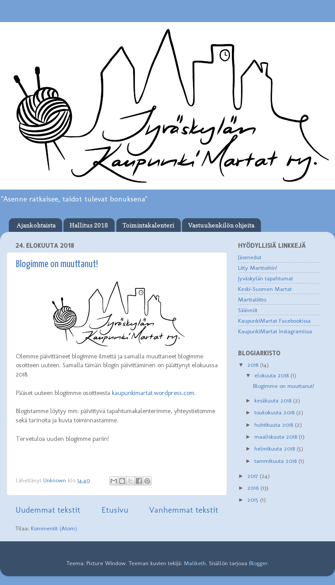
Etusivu (114, 510)
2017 (253, 475)
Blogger (258, 562)
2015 (253, 499)
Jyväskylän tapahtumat (265, 278)
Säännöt (247, 309)
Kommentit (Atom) (54, 528)
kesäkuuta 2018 (273, 400)
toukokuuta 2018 (275, 412)
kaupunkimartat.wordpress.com (153, 393)
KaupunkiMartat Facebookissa (274, 320)
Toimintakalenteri (148, 225)
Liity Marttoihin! (257, 267)
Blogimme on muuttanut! (57, 264)
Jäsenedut (249, 257)
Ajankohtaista (36, 225)
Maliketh (195, 562)
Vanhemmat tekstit (183, 510)
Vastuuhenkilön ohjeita (221, 225)
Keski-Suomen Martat (265, 288)
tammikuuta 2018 (276, 460)
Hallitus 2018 (89, 225)
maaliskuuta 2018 (276, 436)
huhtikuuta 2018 (274, 424)
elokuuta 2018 (272, 375)
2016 (254, 487)
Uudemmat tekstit (47, 510)
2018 (253, 364)
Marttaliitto (252, 299)
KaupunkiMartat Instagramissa (275, 331)
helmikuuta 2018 (275, 448)
